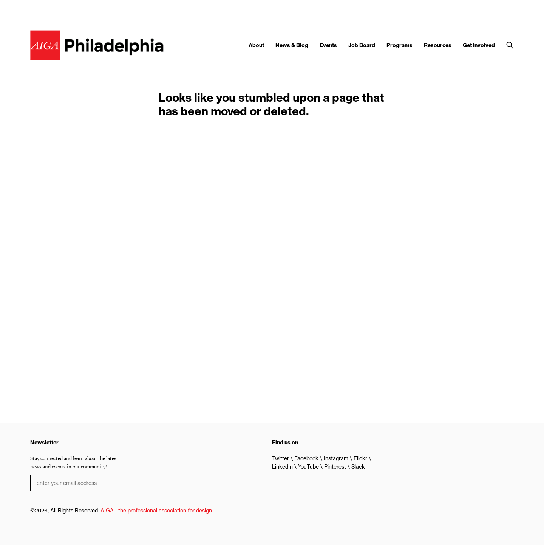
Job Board (361, 45)
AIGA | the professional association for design (156, 510)
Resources (437, 45)
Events (328, 45)
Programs (399, 45)
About (256, 45)
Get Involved (479, 45)
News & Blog (291, 45)
